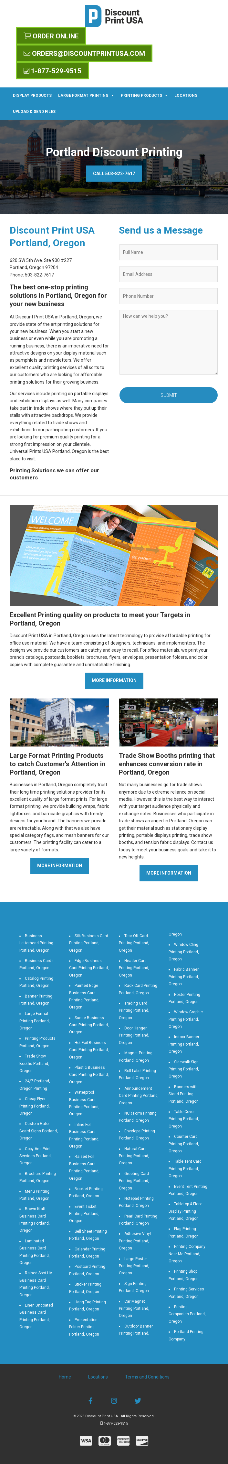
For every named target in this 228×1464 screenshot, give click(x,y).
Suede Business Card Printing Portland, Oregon (89, 1025)
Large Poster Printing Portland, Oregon (134, 1266)
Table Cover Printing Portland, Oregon (184, 1118)
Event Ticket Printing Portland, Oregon (84, 1213)
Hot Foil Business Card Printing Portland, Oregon (89, 1049)
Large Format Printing (86, 95)
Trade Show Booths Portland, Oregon (34, 1063)
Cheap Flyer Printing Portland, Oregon (34, 1106)
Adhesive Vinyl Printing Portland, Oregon (135, 1240)
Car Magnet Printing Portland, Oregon (134, 1308)
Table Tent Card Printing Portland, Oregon (185, 1168)
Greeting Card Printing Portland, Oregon (134, 1180)
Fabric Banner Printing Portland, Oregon (184, 976)
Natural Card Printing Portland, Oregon (134, 1156)
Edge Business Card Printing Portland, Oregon (89, 968)
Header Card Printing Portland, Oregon (134, 968)
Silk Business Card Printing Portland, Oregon (88, 943)
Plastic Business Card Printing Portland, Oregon (89, 1074)
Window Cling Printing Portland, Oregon (184, 951)
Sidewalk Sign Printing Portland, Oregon (184, 1069)
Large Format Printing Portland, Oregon (34, 1020)
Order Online (51, 36)
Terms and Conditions (147, 1376)
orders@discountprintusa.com (84, 53)
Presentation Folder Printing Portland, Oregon (84, 1327)
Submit (169, 395)
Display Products (32, 95)
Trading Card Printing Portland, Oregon (134, 1010)
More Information (114, 680)
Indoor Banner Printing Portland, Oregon (184, 1044)
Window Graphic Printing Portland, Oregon (186, 1019)
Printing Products (144, 95)
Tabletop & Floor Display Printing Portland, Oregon (185, 1211)
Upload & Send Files (34, 111)
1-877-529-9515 (52, 71)
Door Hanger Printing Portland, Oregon (134, 1035)
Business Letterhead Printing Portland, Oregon (36, 943)
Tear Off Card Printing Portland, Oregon (134, 943)
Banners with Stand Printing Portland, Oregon (184, 1094)
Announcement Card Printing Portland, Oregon (139, 1095)
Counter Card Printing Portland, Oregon (184, 1143)
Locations (185, 95)
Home (65, 1376)
